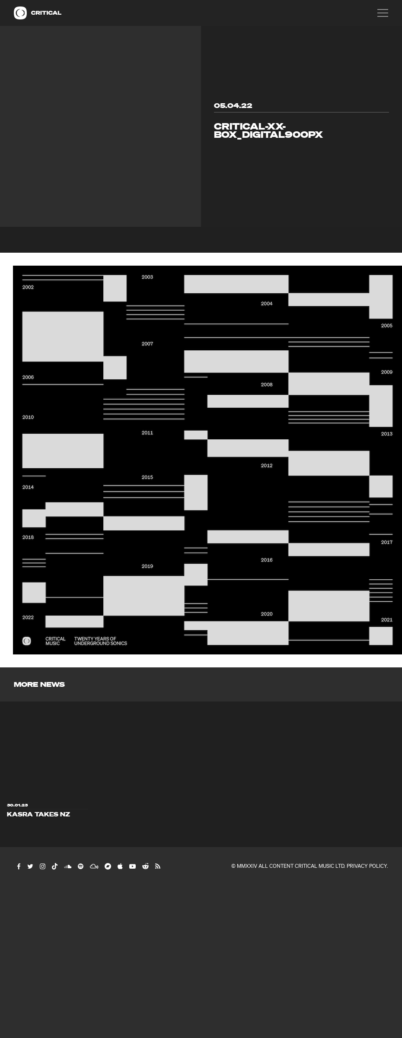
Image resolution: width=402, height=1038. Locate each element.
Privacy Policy (367, 866)
